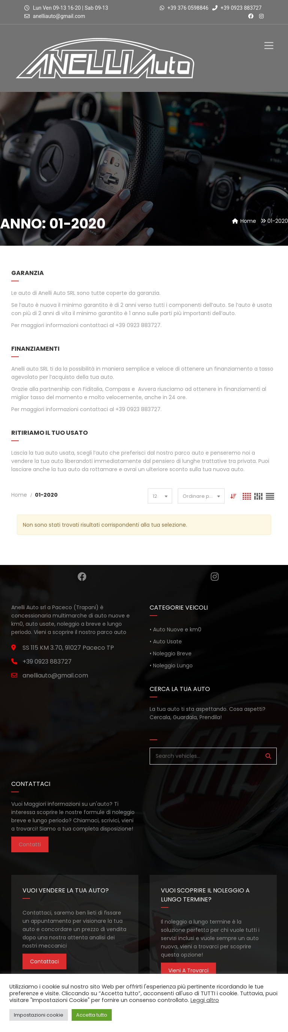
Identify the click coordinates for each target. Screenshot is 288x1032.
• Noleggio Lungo (171, 665)
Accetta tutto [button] (91, 1014)
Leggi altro (204, 1000)
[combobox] (160, 495)
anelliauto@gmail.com (59, 16)
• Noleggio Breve (171, 653)
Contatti (30, 844)
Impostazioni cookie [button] (38, 1014)
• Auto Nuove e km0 (175, 629)
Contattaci (44, 961)
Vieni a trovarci (188, 970)
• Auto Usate (166, 641)
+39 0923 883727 (237, 8)
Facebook (82, 576)
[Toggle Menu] (268, 39)
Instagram (215, 576)
